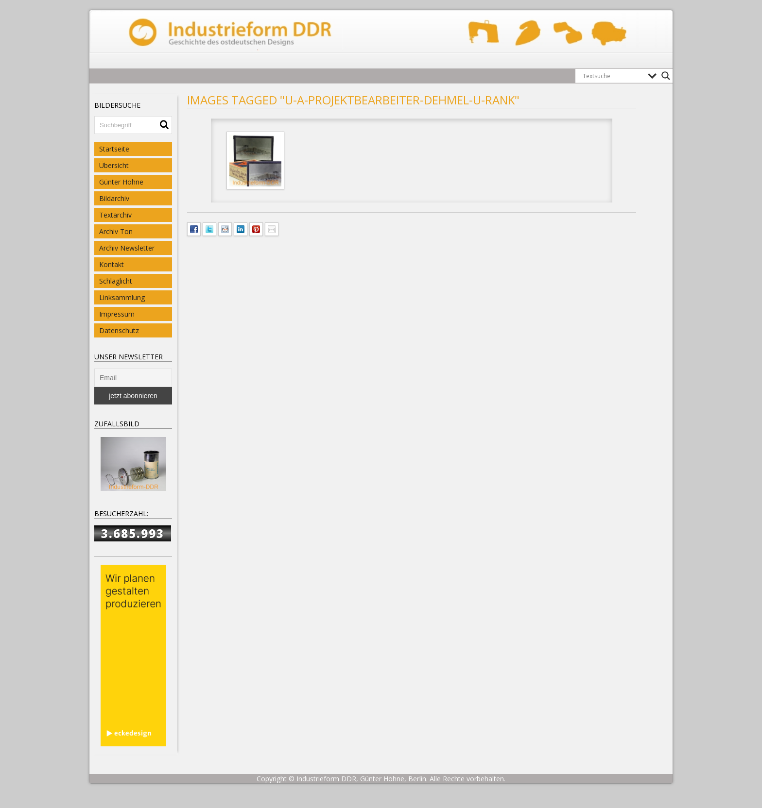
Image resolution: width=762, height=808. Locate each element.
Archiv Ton (116, 231)
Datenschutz (119, 330)
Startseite (114, 148)
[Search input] (613, 76)
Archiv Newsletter (127, 247)
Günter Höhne (121, 181)
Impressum (117, 314)
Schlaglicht (115, 281)
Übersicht (114, 165)
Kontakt (111, 264)
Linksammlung (122, 297)
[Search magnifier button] (666, 76)
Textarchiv (115, 214)
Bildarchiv (114, 198)
